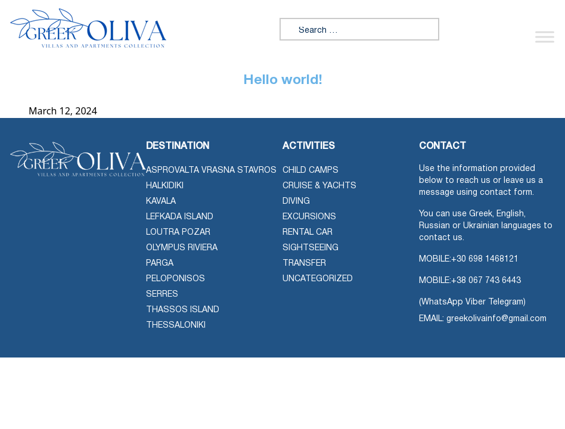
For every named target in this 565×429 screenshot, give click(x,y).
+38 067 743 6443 (486, 281)
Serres (162, 295)
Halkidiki (165, 186)
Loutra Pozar (178, 233)
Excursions (309, 217)
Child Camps (310, 171)
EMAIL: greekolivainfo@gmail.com (483, 319)
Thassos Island (182, 310)
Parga (159, 264)
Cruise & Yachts (319, 186)
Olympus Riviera (182, 248)
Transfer (304, 264)
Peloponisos (175, 279)
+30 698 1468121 (485, 259)
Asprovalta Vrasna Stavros (211, 171)
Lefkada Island (179, 217)
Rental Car (307, 233)
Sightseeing (310, 248)
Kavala (161, 202)
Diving (296, 202)
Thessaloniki (176, 325)
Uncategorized (317, 279)
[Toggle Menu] (544, 36)
